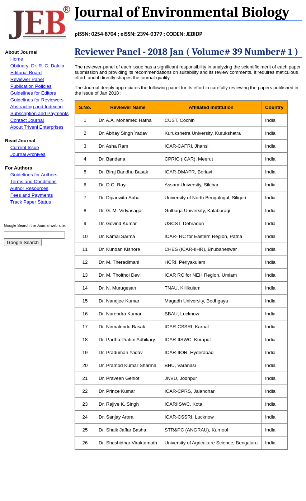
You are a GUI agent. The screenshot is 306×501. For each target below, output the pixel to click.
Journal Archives (28, 154)
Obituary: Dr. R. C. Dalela (37, 65)
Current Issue (24, 147)
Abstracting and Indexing (36, 106)
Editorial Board (26, 72)
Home (16, 59)
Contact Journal (27, 120)
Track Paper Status (30, 202)
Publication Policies (31, 86)
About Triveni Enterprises (36, 127)
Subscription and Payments (39, 113)
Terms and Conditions (33, 181)
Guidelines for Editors (33, 93)
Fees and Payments (31, 195)
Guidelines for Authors (33, 174)
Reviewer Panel (27, 79)
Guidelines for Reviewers (36, 99)
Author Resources (29, 188)
